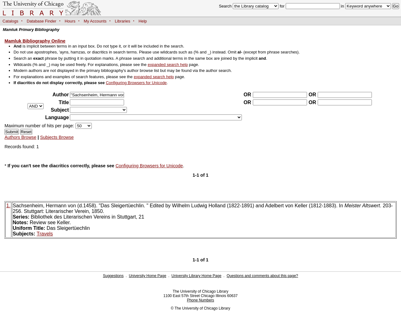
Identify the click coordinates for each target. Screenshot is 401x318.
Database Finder (41, 21)
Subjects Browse (57, 137)
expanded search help (168, 64)
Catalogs (10, 21)
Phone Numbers (200, 300)
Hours (70, 21)
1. (8, 205)
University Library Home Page (196, 276)
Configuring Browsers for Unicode (136, 82)
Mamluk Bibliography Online (34, 40)
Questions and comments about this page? (262, 276)
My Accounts (95, 21)
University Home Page (147, 276)
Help (142, 21)
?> (98, 110)
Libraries (122, 21)
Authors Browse (20, 137)
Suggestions (113, 276)
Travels (45, 233)
